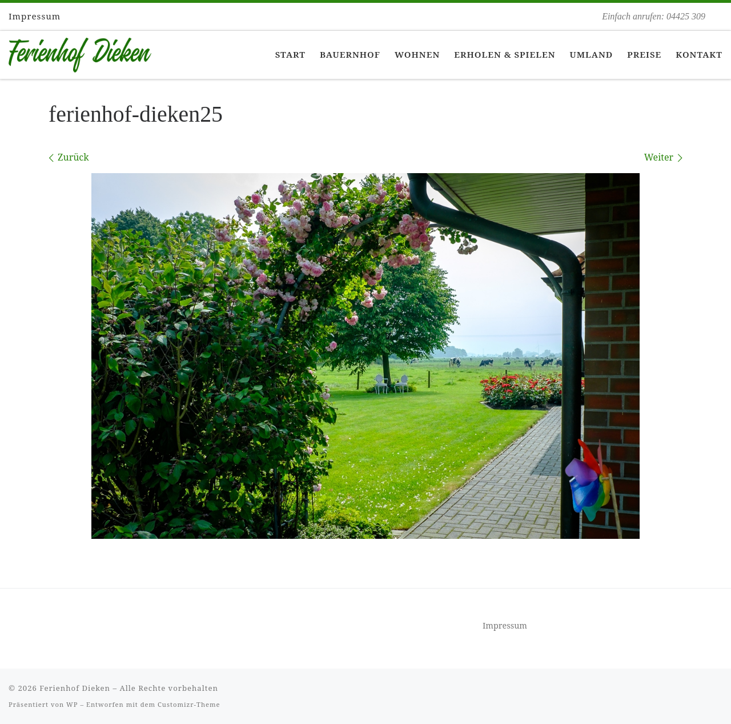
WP (72, 704)
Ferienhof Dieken (74, 688)
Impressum (505, 625)
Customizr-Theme (189, 704)
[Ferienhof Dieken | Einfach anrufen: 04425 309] (80, 53)
